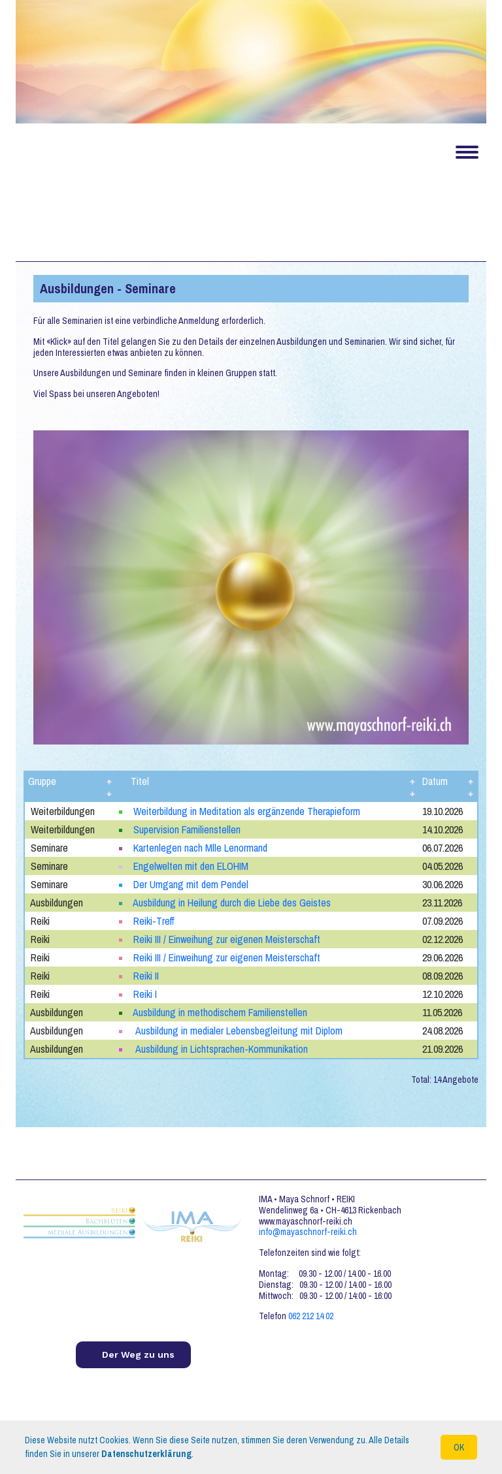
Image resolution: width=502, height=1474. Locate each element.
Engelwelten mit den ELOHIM (190, 866)
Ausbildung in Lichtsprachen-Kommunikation (220, 1049)
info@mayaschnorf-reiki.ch (308, 1232)
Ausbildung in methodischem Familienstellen (220, 1012)
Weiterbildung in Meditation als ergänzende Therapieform (246, 811)
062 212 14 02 (310, 1316)
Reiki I (145, 994)
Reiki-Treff (154, 921)
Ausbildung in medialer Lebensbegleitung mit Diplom (238, 1030)
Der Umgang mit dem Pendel (190, 884)
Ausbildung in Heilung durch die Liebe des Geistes (232, 902)
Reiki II (146, 976)
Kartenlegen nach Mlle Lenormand (200, 848)
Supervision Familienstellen (187, 829)
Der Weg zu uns (138, 1354)
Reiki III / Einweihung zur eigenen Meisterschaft (226, 939)
